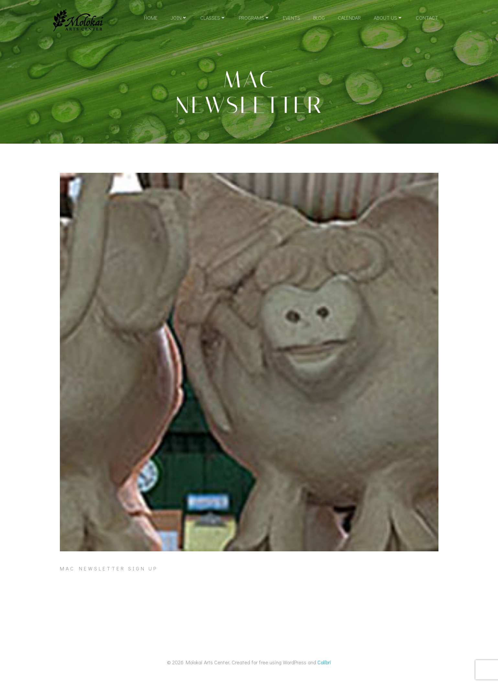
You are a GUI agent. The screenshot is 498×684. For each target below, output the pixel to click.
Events (291, 17)
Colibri (324, 662)
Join (179, 17)
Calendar (349, 17)
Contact (427, 17)
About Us (388, 17)
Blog (319, 17)
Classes (213, 17)
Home (151, 17)
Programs (254, 17)
